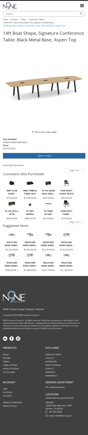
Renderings (51, 375)
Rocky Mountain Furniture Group (17, 6)
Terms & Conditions (12, 402)
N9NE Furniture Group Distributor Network (23, 309)
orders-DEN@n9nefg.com (60, 415)
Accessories (9, 372)
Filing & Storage (11, 368)
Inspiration (51, 361)
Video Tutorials (53, 365)
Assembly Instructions (13, 165)
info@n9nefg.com (57, 387)
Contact (49, 368)
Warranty (50, 372)
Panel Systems (10, 365)
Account (7, 396)
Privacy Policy (10, 406)
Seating (7, 358)
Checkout (8, 392)
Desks (6, 354)
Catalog (49, 358)
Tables (6, 361)
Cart (5, 388)
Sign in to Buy (44, 155)
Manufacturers (53, 354)
